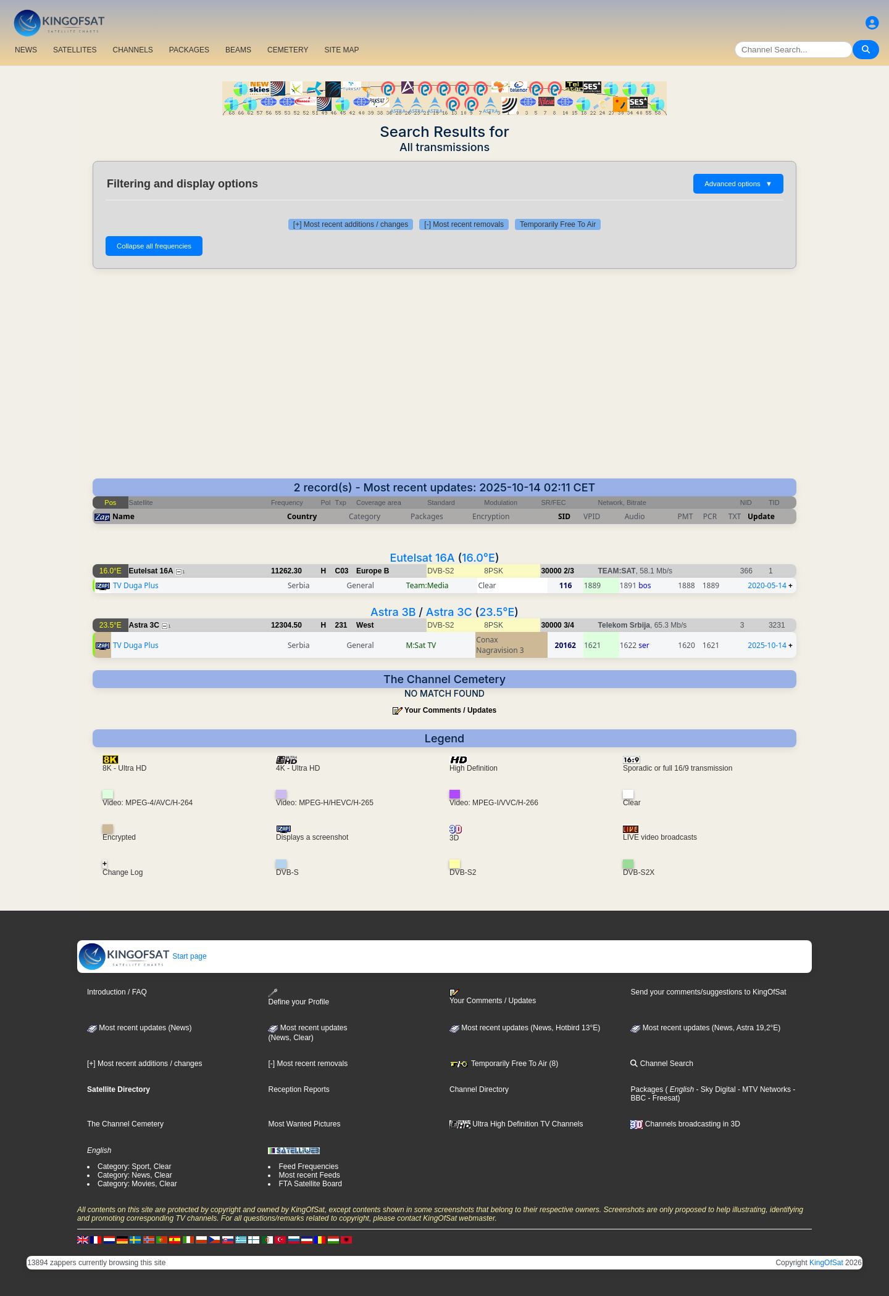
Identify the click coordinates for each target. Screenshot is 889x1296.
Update (761, 516)
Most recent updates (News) (139, 1027)
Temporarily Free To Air (558, 224)
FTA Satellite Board (310, 1183)
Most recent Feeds (309, 1175)
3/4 (569, 625)
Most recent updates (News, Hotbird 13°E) (524, 1027)
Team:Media (427, 585)
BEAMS (238, 50)
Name (123, 516)
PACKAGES (189, 50)
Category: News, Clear (135, 1175)
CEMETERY (287, 50)
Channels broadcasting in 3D (685, 1124)
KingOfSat (826, 1262)
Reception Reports (298, 1089)
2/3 (569, 571)
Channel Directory (479, 1089)
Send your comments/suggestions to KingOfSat (708, 992)
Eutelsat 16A (422, 557)
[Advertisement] (444, 373)
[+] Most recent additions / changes (350, 224)
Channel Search (661, 1063)
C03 (342, 571)
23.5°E (496, 611)
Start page (142, 956)
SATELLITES (74, 50)
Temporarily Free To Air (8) (503, 1063)
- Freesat (661, 1098)
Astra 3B (393, 611)
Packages (646, 1089)
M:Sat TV (421, 645)
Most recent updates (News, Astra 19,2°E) (705, 1027)
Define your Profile (298, 997)
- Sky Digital (714, 1089)
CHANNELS (132, 50)
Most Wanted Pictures (304, 1124)
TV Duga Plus (136, 585)
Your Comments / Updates (450, 710)
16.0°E (478, 557)
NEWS (26, 50)
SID (564, 516)
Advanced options (738, 183)
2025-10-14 (767, 645)
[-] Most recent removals (464, 224)
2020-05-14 (767, 585)
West (365, 625)
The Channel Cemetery (125, 1124)
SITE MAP (341, 50)
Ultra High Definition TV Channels (516, 1124)
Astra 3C (449, 611)
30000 (551, 571)
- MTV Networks (763, 1089)
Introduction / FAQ (117, 992)
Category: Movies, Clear (137, 1183)
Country (302, 516)
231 (341, 625)
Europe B (372, 571)
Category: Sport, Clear (134, 1166)
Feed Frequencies (308, 1166)
